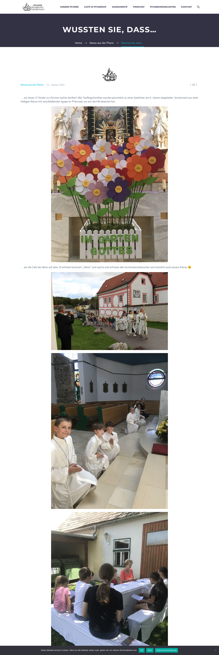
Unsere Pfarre (69, 6)
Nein (150, 650)
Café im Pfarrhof (95, 6)
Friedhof (139, 6)
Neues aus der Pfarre (33, 84)
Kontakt (186, 6)
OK (141, 650)
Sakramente (119, 6)
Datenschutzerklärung (166, 650)
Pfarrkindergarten (163, 6)
